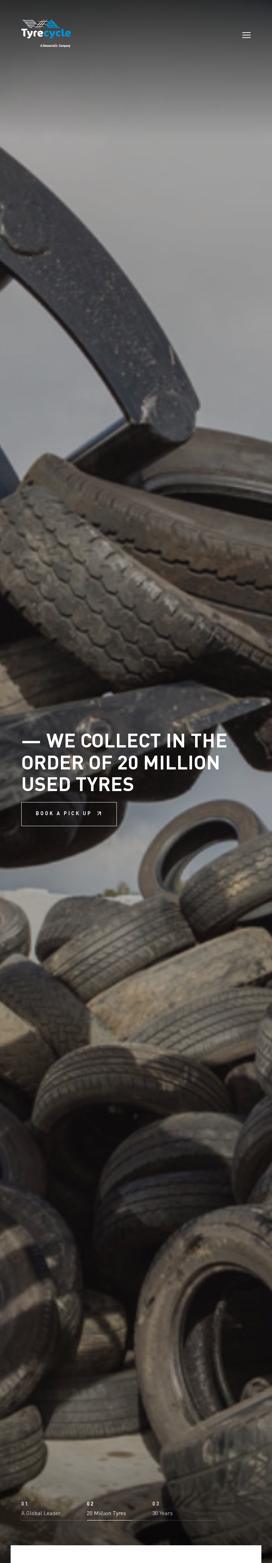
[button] (53, 1497)
